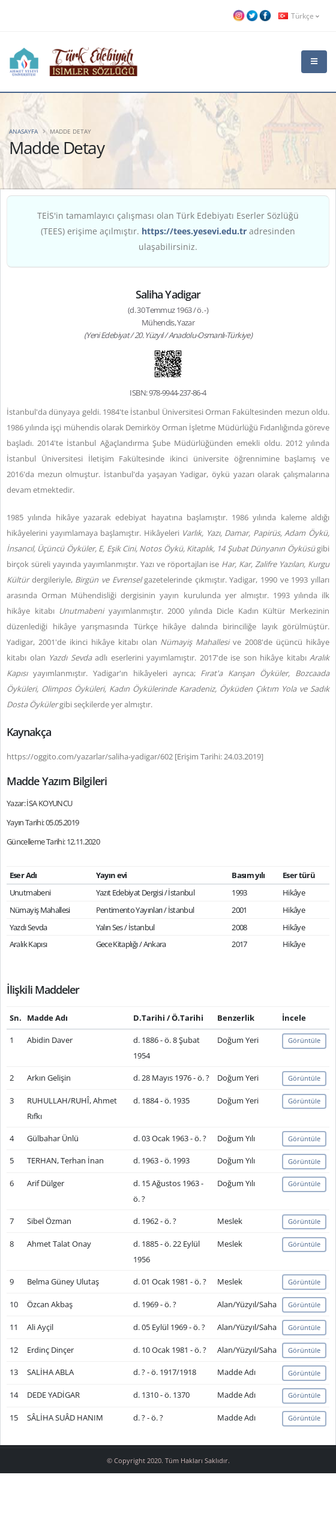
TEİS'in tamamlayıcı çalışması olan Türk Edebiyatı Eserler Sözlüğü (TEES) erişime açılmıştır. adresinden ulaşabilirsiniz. (168, 231)
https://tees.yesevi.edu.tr (194, 231)
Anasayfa (23, 131)
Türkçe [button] (298, 15)
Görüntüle (304, 1040)
